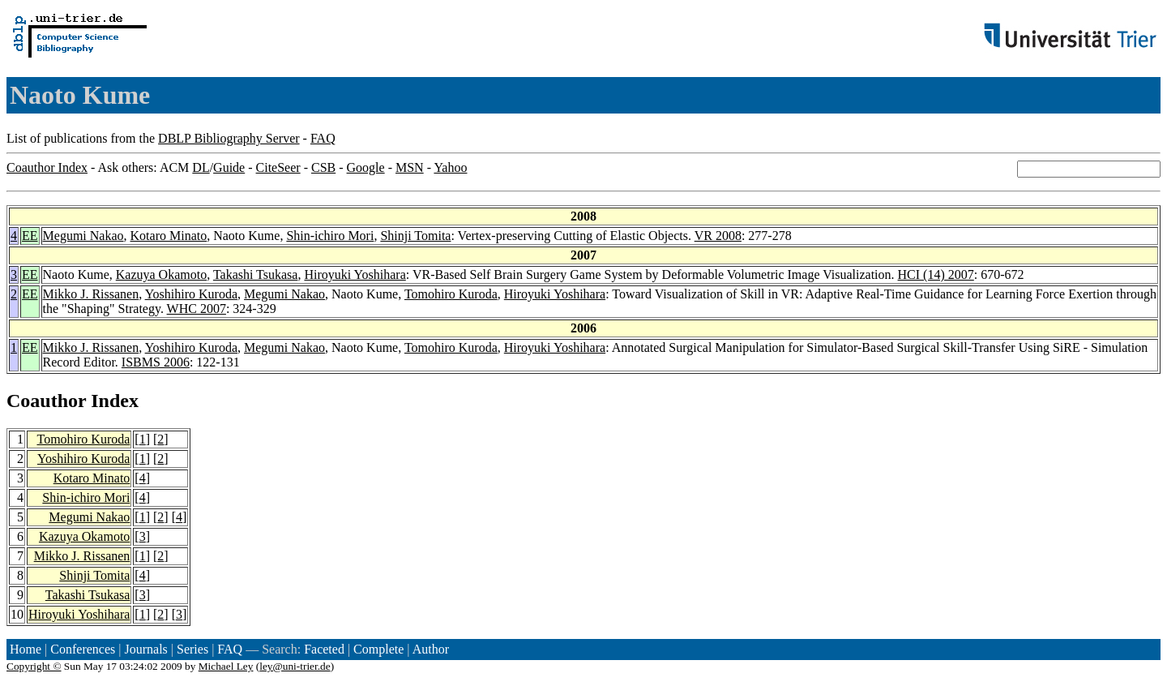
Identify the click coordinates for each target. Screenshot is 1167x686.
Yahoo (450, 167)
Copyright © (34, 666)
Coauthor (46, 400)
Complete (378, 649)
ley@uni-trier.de (294, 666)
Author (431, 649)
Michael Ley (226, 666)
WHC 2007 (196, 308)
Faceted (324, 649)
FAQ (323, 138)
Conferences (82, 649)
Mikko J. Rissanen (91, 294)
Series (192, 649)
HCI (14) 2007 (936, 274)
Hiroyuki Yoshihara (354, 274)
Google (366, 167)
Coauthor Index (47, 167)
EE (30, 235)
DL (200, 167)
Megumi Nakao (83, 235)
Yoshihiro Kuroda (191, 294)
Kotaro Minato (168, 235)
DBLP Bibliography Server (229, 138)
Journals (145, 649)
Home (25, 649)
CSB (323, 167)
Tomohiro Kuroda (451, 294)
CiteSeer (278, 167)
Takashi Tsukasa (255, 274)
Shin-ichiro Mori (330, 235)
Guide (229, 167)
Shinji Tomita (415, 235)
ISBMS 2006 (156, 362)
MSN (409, 167)
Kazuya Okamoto (161, 274)
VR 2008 (718, 235)
